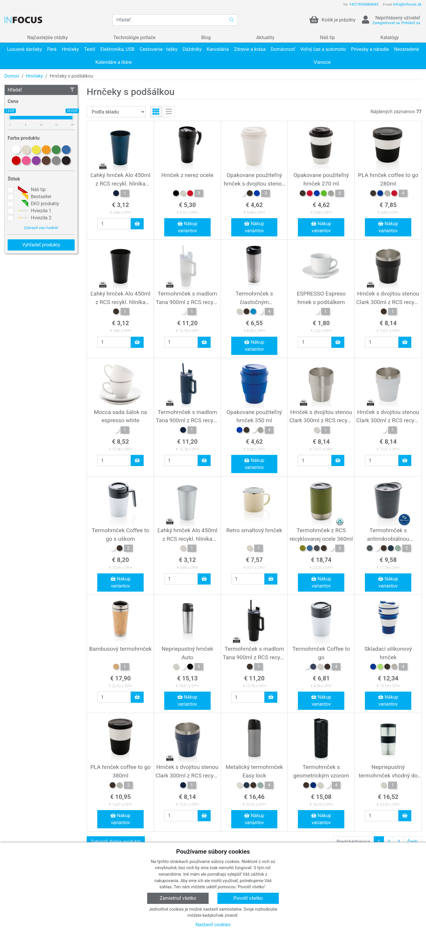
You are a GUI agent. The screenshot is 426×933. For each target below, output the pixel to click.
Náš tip (31, 189)
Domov (11, 76)
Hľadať (41, 90)
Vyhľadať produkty (41, 245)
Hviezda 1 (33, 210)
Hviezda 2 (33, 217)
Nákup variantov (187, 227)
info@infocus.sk (407, 4)
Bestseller (33, 196)
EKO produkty (37, 203)
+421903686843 (363, 4)
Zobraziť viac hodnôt (41, 228)
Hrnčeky (34, 76)
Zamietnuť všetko (178, 898)
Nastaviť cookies (213, 924)
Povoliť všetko (248, 898)
